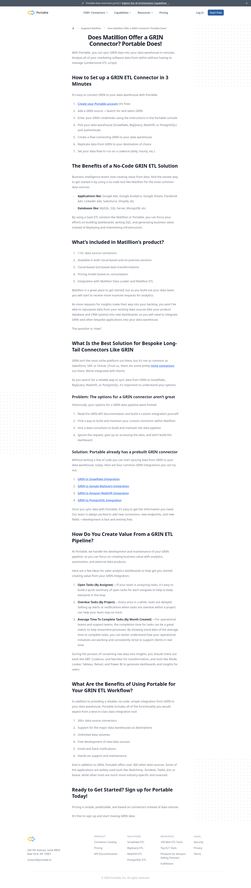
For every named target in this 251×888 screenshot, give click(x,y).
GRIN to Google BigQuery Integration (103, 486)
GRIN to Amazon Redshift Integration (103, 493)
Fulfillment (167, 863)
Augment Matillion (91, 28)
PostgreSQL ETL (136, 860)
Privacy (198, 848)
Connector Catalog (105, 842)
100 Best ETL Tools (172, 842)
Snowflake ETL (135, 842)
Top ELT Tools (169, 848)
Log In (200, 12)
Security (198, 842)
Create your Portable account (98, 104)
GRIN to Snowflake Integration (99, 479)
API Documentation (106, 854)
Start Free (216, 12)
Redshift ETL (134, 854)
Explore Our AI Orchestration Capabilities (146, 3)
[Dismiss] (246, 3)
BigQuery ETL (135, 848)
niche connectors (162, 366)
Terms (197, 854)
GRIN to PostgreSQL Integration (99, 500)
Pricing (163, 12)
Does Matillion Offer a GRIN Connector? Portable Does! (137, 28)
